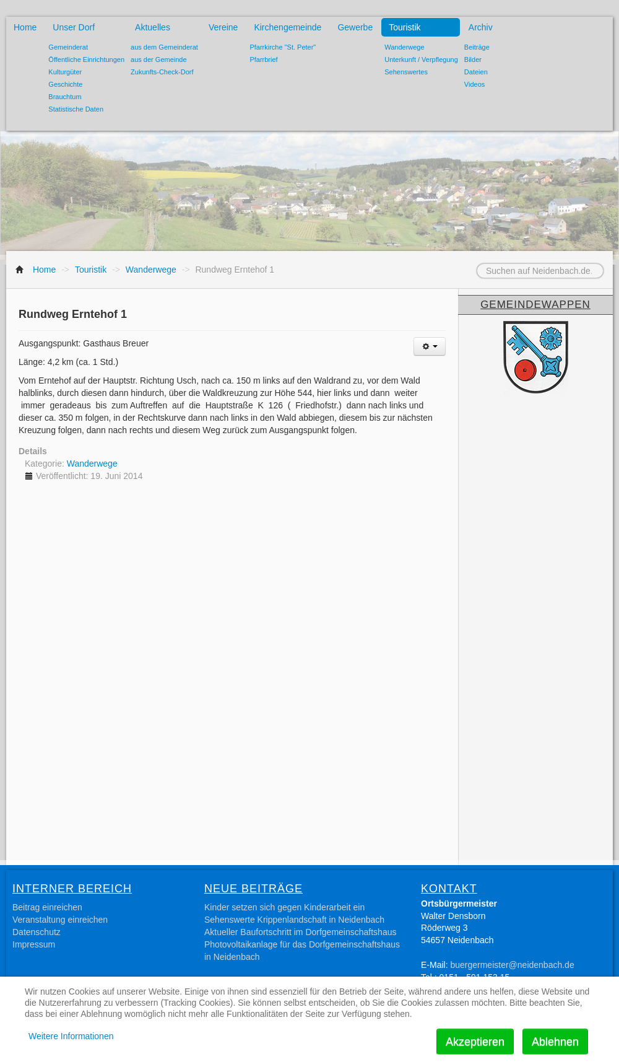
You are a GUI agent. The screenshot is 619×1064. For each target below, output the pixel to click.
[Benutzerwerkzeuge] (429, 346)
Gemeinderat (68, 47)
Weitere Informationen (70, 1036)
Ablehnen (555, 1041)
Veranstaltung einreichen (60, 920)
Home (25, 27)
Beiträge (477, 47)
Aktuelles (152, 27)
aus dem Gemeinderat (164, 47)
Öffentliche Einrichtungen (86, 59)
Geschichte (65, 84)
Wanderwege (404, 47)
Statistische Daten (75, 109)
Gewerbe (355, 27)
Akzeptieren (475, 1041)
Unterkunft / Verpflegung (421, 59)
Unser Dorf (74, 27)
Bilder (473, 59)
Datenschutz (36, 932)
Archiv (481, 27)
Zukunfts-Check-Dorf (162, 72)
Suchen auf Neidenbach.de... (461, 263)
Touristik (404, 27)
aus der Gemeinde (159, 59)
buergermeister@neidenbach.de (512, 965)
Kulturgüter (65, 72)
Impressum (33, 944)
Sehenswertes (406, 72)
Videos (474, 84)
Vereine (223, 27)
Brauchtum (64, 96)
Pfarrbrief (263, 59)
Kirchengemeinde (287, 27)
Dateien (476, 72)
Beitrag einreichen (47, 907)
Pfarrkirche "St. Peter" (282, 47)
